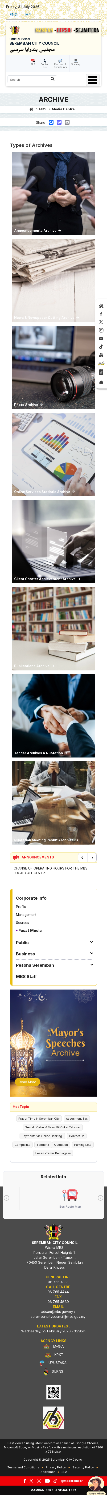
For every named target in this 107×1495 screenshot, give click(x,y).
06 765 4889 (58, 1302)
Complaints (22, 1144)
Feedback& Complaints (60, 65)
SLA (64, 1472)
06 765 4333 (58, 1282)
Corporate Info (31, 898)
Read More (27, 1082)
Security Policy (83, 1467)
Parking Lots (82, 1144)
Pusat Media (30, 930)
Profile (21, 907)
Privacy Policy (56, 1467)
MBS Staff (26, 976)
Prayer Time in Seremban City (39, 1118)
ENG (13, 14)
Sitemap (75, 64)
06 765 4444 (58, 1292)
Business (25, 953)
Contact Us (45, 65)
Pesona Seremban (35, 965)
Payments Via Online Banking (42, 1136)
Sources (22, 923)
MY (28, 14)
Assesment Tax (77, 1118)
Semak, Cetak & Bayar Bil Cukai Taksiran (53, 1127)
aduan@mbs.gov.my (57, 1312)
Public (22, 942)
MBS (42, 109)
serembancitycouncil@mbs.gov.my (58, 1317)
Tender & (43, 1144)
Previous (82, 857)
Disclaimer (47, 1472)
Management (26, 915)
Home (31, 109)
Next (92, 857)
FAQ (33, 64)
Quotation (61, 1144)
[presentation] (6, 1198)
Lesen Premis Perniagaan (53, 1153)
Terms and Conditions (23, 1467)
